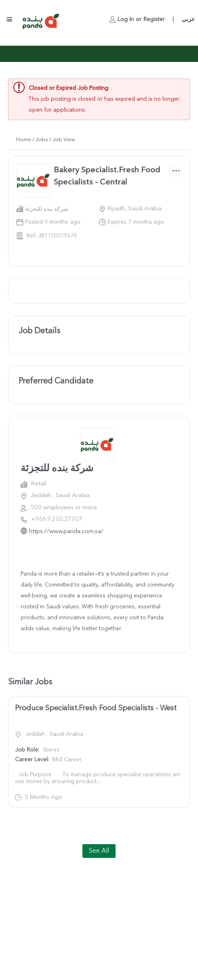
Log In (126, 19)
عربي (188, 19)
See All (99, 851)
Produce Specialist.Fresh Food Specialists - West (96, 708)
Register (153, 19)
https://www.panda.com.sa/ (66, 532)
